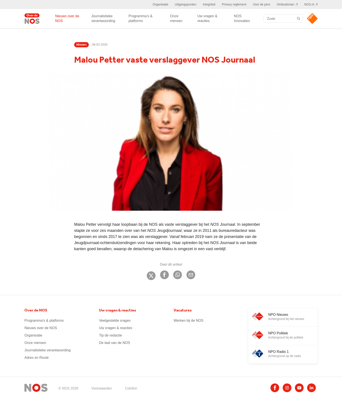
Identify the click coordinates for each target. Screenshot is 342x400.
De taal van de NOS (114, 343)
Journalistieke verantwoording (103, 18)
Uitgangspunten (185, 4)
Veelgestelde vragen (115, 320)
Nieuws (81, 44)
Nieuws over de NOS (67, 18)
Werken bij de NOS (188, 320)
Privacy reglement (234, 4)
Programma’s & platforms (140, 18)
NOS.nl (309, 4)
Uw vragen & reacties (207, 18)
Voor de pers (261, 4)
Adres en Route (36, 357)
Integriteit (209, 4)
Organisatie (160, 4)
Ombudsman (285, 4)
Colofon (131, 388)
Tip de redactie (110, 335)
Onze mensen (176, 18)
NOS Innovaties (242, 18)
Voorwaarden (101, 388)
